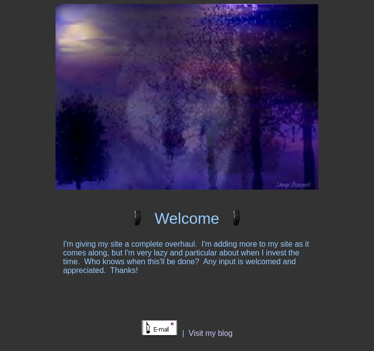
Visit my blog (210, 333)
